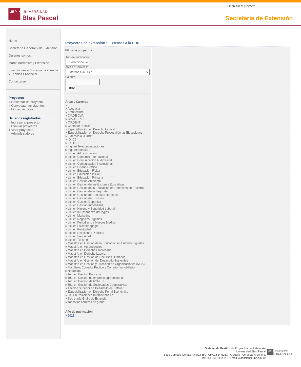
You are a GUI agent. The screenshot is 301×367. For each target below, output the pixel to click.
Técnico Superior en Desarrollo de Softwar (95, 288)
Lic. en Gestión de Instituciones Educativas (96, 184)
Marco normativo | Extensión (28, 63)
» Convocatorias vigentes (26, 105)
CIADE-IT (74, 122)
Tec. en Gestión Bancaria (84, 274)
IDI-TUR (73, 143)
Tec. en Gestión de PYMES (85, 281)
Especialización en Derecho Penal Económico (98, 291)
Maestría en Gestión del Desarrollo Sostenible (98, 260)
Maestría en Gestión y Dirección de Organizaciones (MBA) (106, 264)
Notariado (74, 271)
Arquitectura (76, 112)
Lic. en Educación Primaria (85, 177)
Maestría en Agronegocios (85, 246)
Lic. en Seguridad (79, 236)
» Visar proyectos (20, 130)
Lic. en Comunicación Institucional (90, 163)
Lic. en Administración (82, 153)
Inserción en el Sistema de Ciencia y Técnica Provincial (33, 72)
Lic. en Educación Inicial (84, 174)
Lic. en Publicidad (79, 229)
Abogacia (74, 108)
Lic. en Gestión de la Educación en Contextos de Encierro (106, 188)
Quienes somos (19, 55)
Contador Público (79, 126)
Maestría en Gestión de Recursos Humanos (96, 257)
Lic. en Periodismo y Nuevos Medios (92, 222)
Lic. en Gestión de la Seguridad (88, 191)
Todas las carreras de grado (86, 302)
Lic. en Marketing (79, 215)
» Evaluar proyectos (22, 126)
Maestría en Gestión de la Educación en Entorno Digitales (106, 243)
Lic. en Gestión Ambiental (84, 181)
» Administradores (21, 133)
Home (12, 40)
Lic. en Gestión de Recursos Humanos (93, 195)
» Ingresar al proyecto (241, 6)
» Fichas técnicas (20, 109)
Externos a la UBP (80, 136)
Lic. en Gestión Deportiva (84, 202)
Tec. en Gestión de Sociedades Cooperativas (97, 284)
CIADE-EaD (75, 119)
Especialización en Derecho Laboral (91, 129)
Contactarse (17, 81)
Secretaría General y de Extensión (33, 48)
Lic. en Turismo (78, 240)
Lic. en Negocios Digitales (85, 219)
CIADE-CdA (75, 115)
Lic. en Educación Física (84, 170)
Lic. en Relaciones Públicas (86, 233)
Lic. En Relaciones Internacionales (90, 295)
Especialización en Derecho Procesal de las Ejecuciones (105, 132)
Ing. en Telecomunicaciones (86, 146)
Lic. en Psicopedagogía (83, 226)
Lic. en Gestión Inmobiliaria (85, 205)
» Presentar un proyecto (25, 102)
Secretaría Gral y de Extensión (88, 298)
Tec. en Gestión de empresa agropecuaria (95, 278)
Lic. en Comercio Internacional (88, 157)
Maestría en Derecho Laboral (87, 253)
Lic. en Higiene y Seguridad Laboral (91, 208)
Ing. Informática (78, 150)
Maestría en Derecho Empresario (89, 250)
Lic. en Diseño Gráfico (82, 167)
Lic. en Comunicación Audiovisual (90, 160)
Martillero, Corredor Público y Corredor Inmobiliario (101, 267)
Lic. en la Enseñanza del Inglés (88, 212)
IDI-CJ (72, 139)
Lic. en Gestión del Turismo (85, 198)
